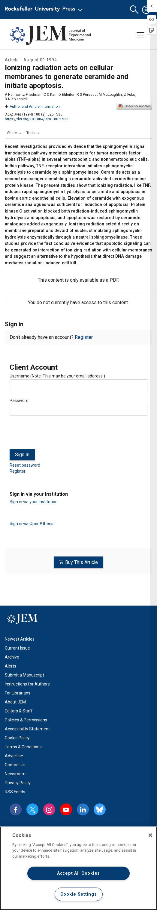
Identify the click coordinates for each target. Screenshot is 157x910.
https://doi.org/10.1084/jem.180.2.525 (36, 119)
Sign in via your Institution (34, 501)
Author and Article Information (32, 106)
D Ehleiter (66, 94)
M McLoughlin (110, 94)
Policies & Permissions (26, 720)
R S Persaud (87, 94)
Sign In (22, 454)
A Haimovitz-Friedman (23, 94)
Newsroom (15, 773)
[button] (134, 9)
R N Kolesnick (16, 99)
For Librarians (17, 693)
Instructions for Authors (27, 684)
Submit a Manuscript (24, 675)
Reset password (25, 465)
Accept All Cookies (78, 873)
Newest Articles (20, 639)
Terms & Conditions (23, 746)
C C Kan (50, 94)
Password (19, 400)
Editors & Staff (19, 711)
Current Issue (17, 648)
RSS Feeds (15, 791)
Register (84, 337)
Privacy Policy (18, 782)
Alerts (10, 666)
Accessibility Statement (27, 729)
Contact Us (15, 764)
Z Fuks (129, 94)
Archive (12, 657)
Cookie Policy (17, 737)
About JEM (15, 702)
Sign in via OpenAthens (31, 523)
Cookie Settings (78, 894)
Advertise (14, 755)
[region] (78, 868)
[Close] (150, 835)
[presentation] (55, 434)
